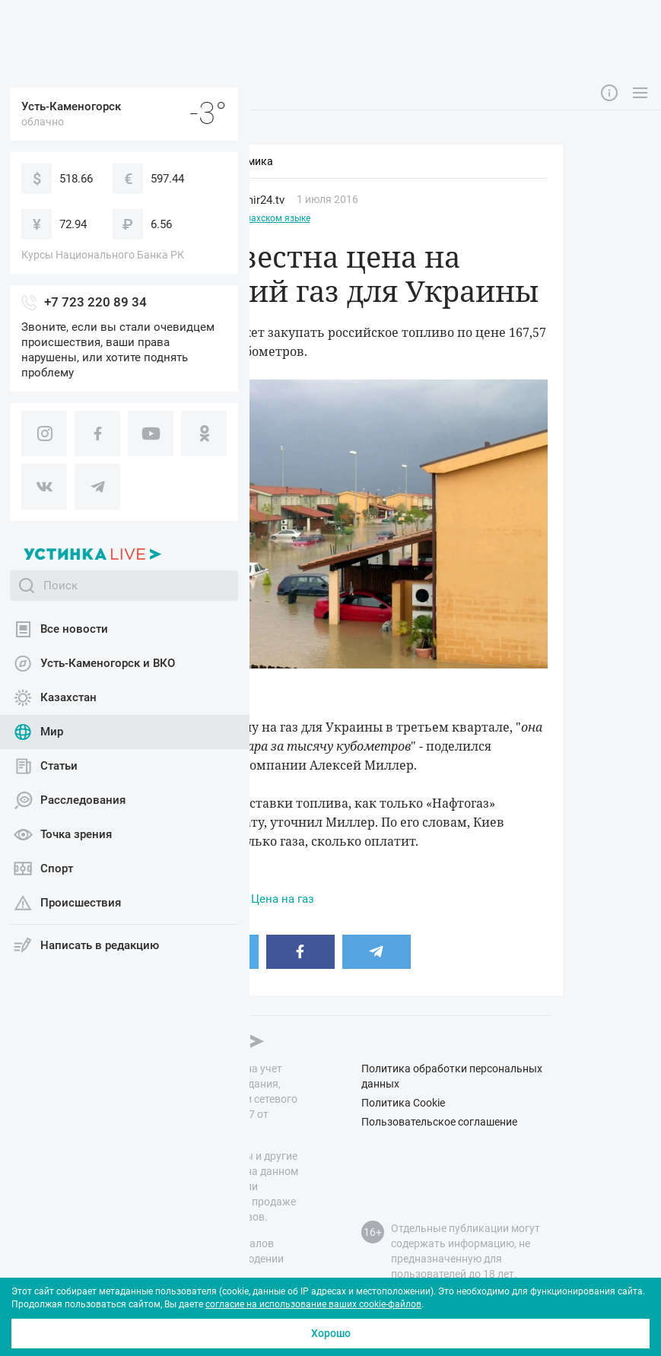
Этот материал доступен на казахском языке (212, 218)
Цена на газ (282, 899)
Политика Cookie (403, 1103)
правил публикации (148, 1274)
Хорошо (331, 1333)
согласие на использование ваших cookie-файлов (313, 1304)
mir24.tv (263, 200)
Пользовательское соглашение (439, 1122)
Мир (139, 199)
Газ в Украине (200, 899)
